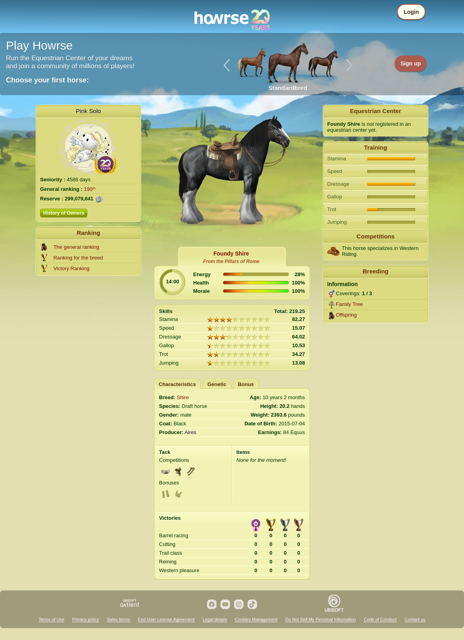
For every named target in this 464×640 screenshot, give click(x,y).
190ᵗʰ (90, 189)
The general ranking (77, 247)
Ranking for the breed (78, 258)
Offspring (346, 315)
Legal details (215, 619)
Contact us (415, 619)
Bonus (246, 384)
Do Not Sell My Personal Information (320, 619)
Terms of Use (51, 619)
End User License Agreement (166, 619)
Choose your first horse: (47, 80)
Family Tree (349, 304)
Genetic (216, 384)
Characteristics (177, 384)
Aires (190, 432)
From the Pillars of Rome (231, 261)
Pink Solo (88, 111)
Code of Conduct (380, 619)
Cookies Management (256, 619)
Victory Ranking (72, 268)
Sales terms (118, 619)
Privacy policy (85, 619)
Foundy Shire (231, 253)
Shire (183, 397)
